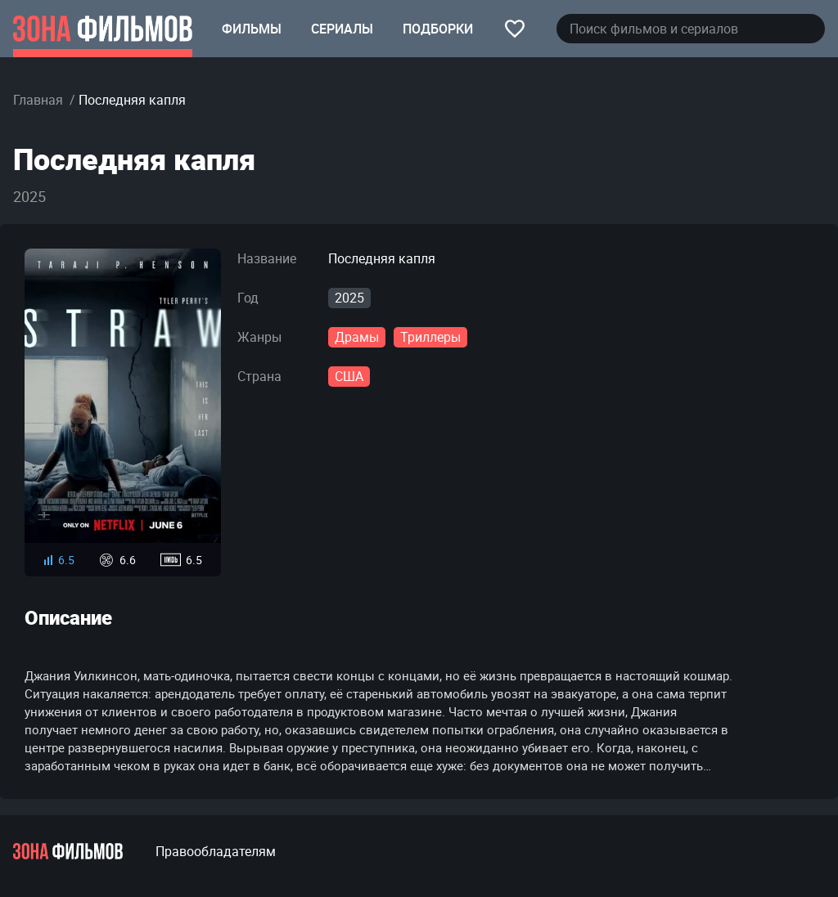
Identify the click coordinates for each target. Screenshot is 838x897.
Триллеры (430, 337)
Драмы (357, 337)
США (349, 376)
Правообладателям (215, 851)
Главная (38, 100)
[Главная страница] (102, 28)
